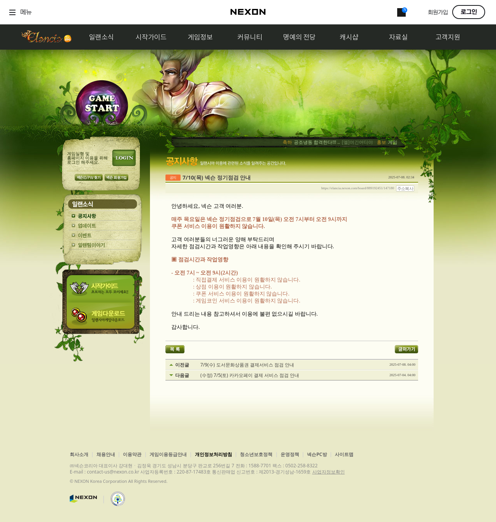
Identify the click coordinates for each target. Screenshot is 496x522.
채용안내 (105, 454)
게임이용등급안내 (168, 454)
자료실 (398, 37)
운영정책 (290, 454)
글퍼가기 (406, 349)
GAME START (101, 105)
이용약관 (132, 454)
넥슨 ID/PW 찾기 (89, 177)
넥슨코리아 (83, 498)
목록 (174, 349)
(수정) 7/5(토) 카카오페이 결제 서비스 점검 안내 (249, 375)
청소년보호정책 (256, 454)
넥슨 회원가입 (116, 177)
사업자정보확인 (328, 471)
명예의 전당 (299, 37)
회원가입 (438, 12)
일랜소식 (101, 37)
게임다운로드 (102, 318)
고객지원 (448, 37)
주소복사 (405, 188)
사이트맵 (344, 454)
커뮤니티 (250, 37)
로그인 (469, 12)
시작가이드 (151, 37)
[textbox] (291, 267)
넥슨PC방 (317, 454)
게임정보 (200, 37)
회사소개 (79, 454)
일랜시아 (46, 37)
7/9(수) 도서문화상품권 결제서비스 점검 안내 (247, 365)
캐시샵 (349, 37)
